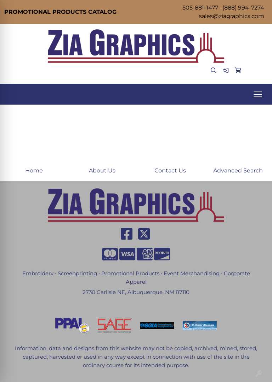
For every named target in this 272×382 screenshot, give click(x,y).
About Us (102, 170)
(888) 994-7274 (243, 7)
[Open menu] (258, 94)
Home (34, 170)
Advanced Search (238, 170)
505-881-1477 (200, 7)
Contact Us (170, 170)
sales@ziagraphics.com (231, 16)
